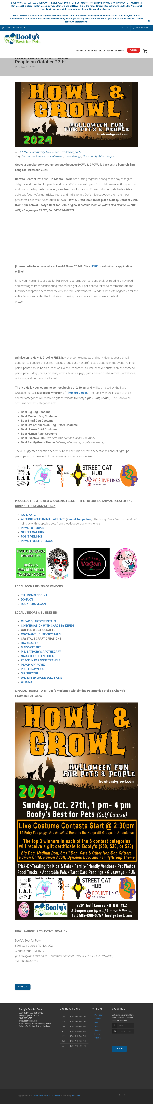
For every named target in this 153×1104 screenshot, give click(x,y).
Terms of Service (53, 1095)
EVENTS (23, 152)
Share (22, 987)
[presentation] (126, 1038)
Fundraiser (66, 152)
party (77, 152)
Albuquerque (106, 156)
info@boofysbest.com (28, 1021)
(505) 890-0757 (25, 1018)
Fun (46, 156)
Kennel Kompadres (79, 519)
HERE (94, 266)
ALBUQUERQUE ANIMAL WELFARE (43, 519)
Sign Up (119, 1049)
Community (37, 152)
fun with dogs (72, 156)
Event (39, 156)
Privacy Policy (39, 1095)
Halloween (52, 152)
